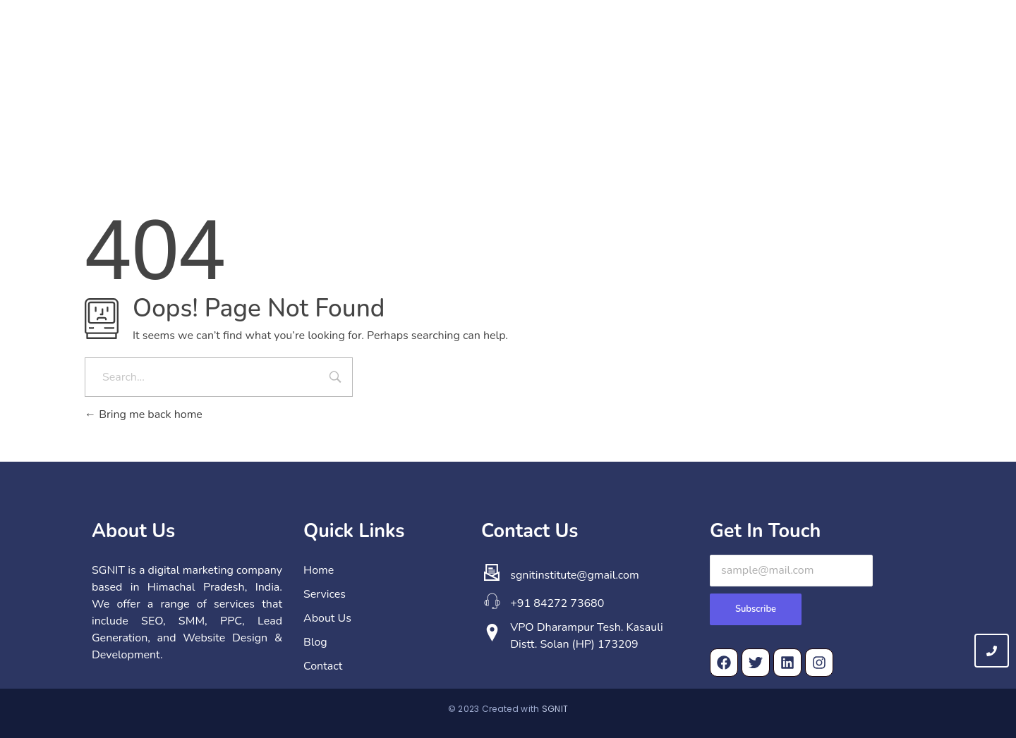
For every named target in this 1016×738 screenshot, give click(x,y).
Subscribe (755, 609)
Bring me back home (143, 414)
